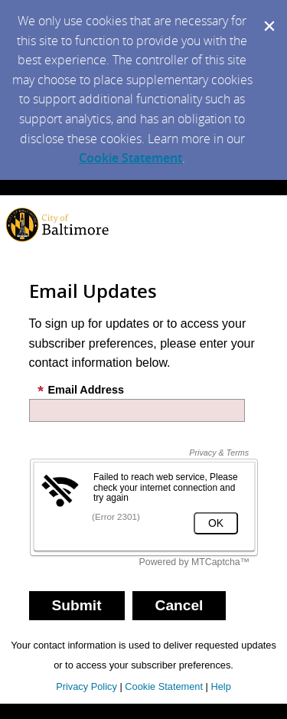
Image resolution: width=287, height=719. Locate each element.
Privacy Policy (86, 686)
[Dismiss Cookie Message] (268, 14)
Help (220, 686)
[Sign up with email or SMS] (77, 605)
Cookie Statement (130, 157)
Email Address (80, 390)
